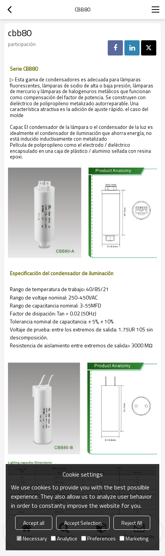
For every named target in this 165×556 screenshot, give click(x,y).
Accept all (33, 523)
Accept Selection (83, 523)
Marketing (133, 538)
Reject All (131, 523)
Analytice (64, 538)
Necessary (32, 538)
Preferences (98, 538)
